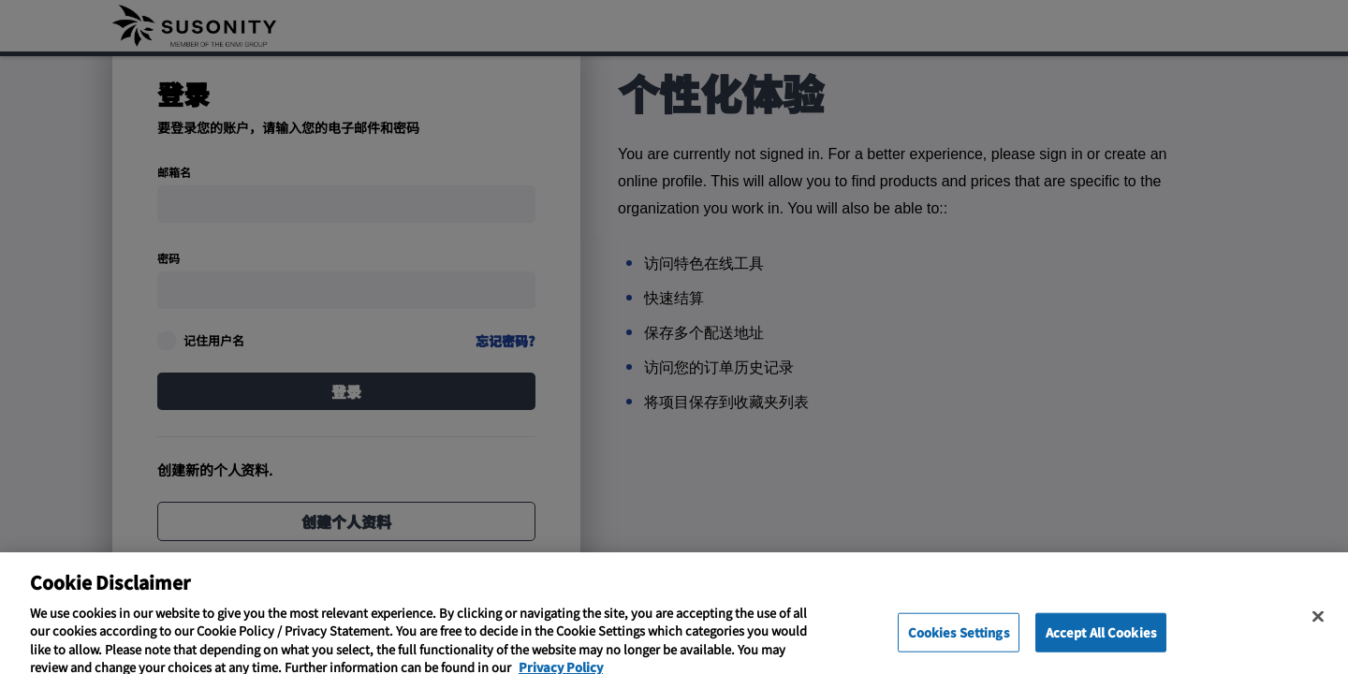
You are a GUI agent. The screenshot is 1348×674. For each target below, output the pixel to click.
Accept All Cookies (1101, 640)
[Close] (1318, 624)
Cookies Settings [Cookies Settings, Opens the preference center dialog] (958, 640)
